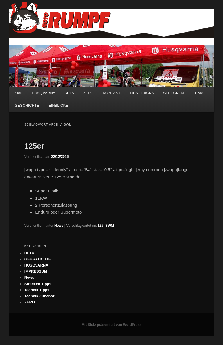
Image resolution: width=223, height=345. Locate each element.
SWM (109, 226)
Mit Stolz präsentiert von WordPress (111, 325)
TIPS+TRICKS (142, 93)
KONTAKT (111, 93)
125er (34, 146)
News (58, 226)
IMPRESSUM (35, 271)
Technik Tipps (36, 290)
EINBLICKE (58, 105)
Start (18, 93)
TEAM (198, 93)
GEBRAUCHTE (37, 259)
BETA (69, 93)
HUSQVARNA (43, 93)
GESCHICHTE (27, 105)
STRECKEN (173, 93)
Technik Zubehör (39, 296)
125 (100, 226)
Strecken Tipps (37, 284)
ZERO (88, 93)
